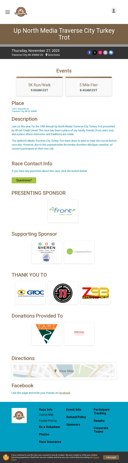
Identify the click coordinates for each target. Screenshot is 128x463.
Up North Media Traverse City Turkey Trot (64, 34)
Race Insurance (50, 442)
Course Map (46, 414)
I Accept (111, 457)
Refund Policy (76, 417)
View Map (64, 371)
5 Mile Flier (88, 85)
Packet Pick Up (48, 420)
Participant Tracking (102, 411)
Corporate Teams (101, 429)
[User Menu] (114, 10)
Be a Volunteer (49, 427)
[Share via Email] (105, 52)
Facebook (64, 392)
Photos (44, 434)
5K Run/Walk (39, 85)
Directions (54, 54)
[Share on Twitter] (95, 52)
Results (99, 421)
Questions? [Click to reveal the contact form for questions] (24, 180)
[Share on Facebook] (89, 52)
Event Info (73, 409)
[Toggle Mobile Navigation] (8, 12)
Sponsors (73, 424)
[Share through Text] (111, 52)
